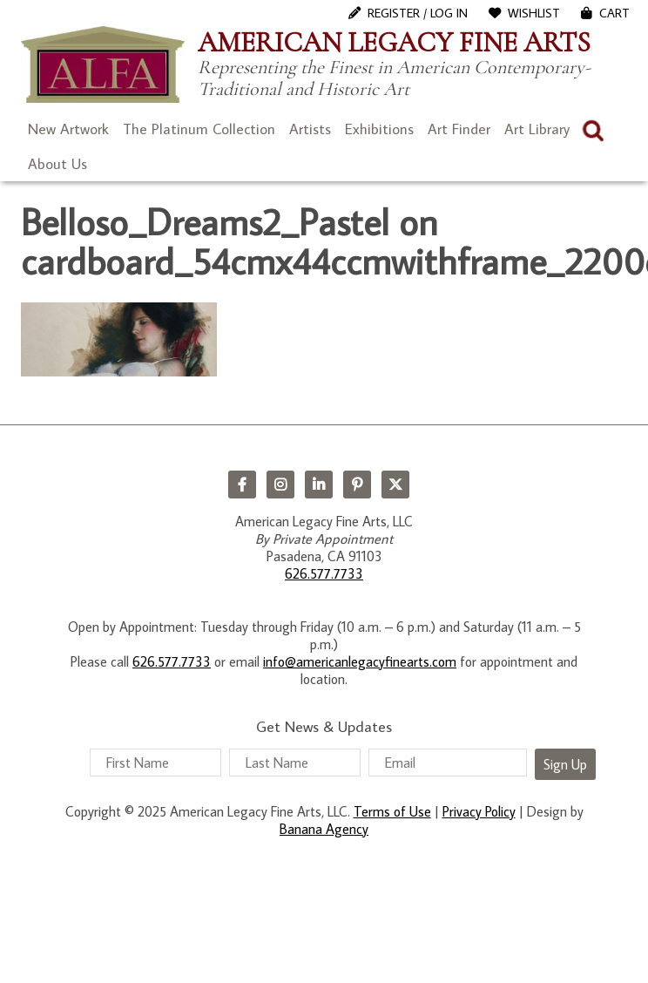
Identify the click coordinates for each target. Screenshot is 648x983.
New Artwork (68, 129)
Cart (614, 13)
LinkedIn (319, 484)
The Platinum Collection (199, 129)
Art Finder (459, 129)
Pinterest (357, 484)
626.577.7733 (324, 573)
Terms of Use (392, 811)
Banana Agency (324, 828)
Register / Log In (418, 13)
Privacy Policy (479, 811)
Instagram (280, 484)
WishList (534, 13)
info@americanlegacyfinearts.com (359, 661)
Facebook (242, 484)
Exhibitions (379, 129)
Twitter (395, 484)
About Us (57, 163)
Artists (310, 129)
